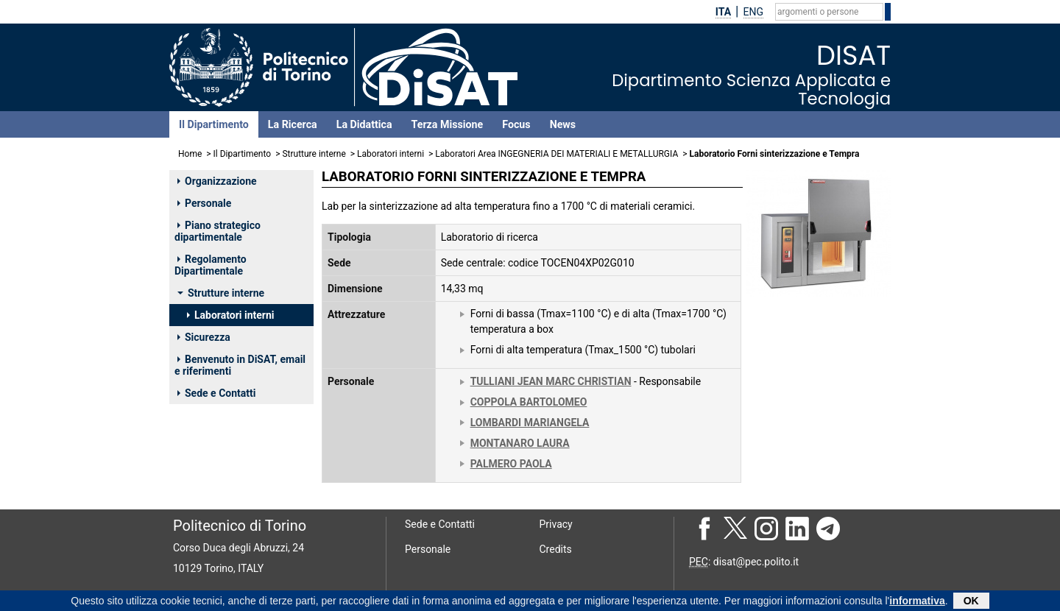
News (563, 124)
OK (971, 601)
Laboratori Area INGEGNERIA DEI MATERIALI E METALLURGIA (556, 154)
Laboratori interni (390, 154)
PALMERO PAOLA (511, 464)
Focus (516, 124)
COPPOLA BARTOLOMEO (528, 402)
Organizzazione (217, 181)
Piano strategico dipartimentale (217, 231)
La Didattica (364, 124)
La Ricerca (292, 124)
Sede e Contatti (216, 393)
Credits (556, 549)
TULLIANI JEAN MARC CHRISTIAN (551, 381)
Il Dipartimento (214, 124)
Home (190, 154)
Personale (204, 203)
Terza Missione (447, 124)
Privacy (556, 524)
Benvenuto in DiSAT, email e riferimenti (239, 365)
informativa (916, 601)
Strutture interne (313, 154)
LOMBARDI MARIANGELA (530, 422)
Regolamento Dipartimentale (210, 265)
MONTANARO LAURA (520, 443)
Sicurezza (203, 337)
